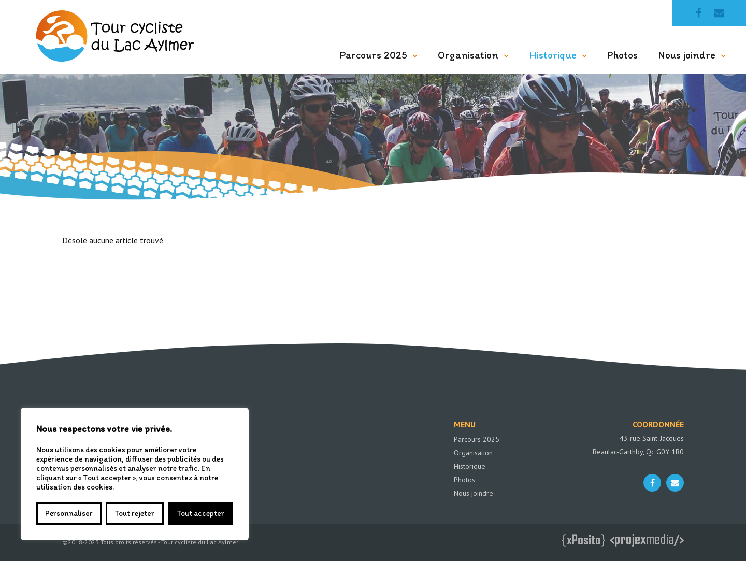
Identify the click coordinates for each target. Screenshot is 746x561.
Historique (553, 55)
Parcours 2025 (373, 55)
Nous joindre (686, 55)
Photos (622, 55)
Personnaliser (69, 513)
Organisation (468, 55)
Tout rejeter (134, 513)
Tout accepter (200, 513)
